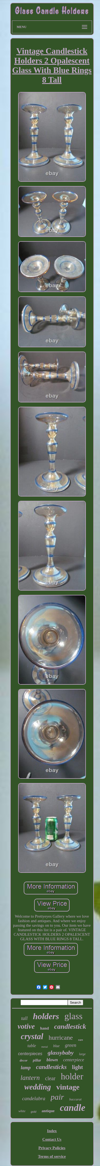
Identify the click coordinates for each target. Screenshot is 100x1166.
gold (33, 1111)
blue (56, 1046)
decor (24, 1060)
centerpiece (73, 1059)
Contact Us (51, 1139)
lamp (26, 1067)
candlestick (70, 1026)
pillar (37, 1060)
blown (52, 1059)
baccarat (75, 1099)
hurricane (61, 1037)
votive (26, 1026)
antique (48, 1111)
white (21, 1111)
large (82, 1054)
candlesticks (51, 1067)
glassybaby (61, 1052)
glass (73, 1016)
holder (72, 1076)
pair (57, 1096)
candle (72, 1108)
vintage (67, 1087)
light (77, 1067)
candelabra (33, 1098)
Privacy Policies (51, 1148)
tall (24, 1018)
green (70, 1045)
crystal (32, 1036)
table (31, 1045)
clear (50, 1078)
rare (80, 1039)
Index (52, 1131)
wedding (37, 1087)
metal (44, 1046)
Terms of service (52, 1156)
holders (46, 1016)
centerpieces (30, 1053)
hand (44, 1028)
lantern (30, 1077)
